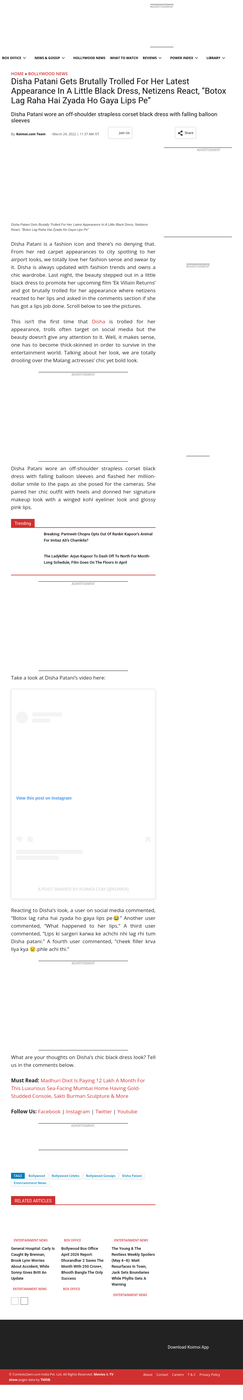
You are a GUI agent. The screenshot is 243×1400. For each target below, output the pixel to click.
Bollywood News (48, 73)
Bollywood (37, 1175)
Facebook (49, 1111)
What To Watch (124, 58)
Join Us (120, 132)
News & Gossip (50, 58)
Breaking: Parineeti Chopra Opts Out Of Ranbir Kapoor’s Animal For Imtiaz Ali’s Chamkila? (98, 537)
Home (17, 73)
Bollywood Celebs (65, 1175)
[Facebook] (15, 1165)
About (148, 1374)
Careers (178, 1374)
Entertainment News (30, 1183)
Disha (98, 321)
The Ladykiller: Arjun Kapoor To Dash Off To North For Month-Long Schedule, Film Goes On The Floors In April (97, 559)
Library (216, 58)
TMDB (45, 1379)
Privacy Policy (209, 1374)
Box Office (72, 1240)
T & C (192, 1374)
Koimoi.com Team (30, 134)
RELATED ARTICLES (33, 1200)
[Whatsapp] (35, 1165)
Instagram (78, 1111)
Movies (99, 1374)
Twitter (104, 1111)
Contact (162, 1374)
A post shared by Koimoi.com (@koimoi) (83, 889)
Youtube (127, 1111)
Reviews (152, 58)
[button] (185, 133)
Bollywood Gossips (101, 1175)
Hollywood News (89, 58)
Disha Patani (132, 1175)
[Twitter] (25, 1165)
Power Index (184, 58)
